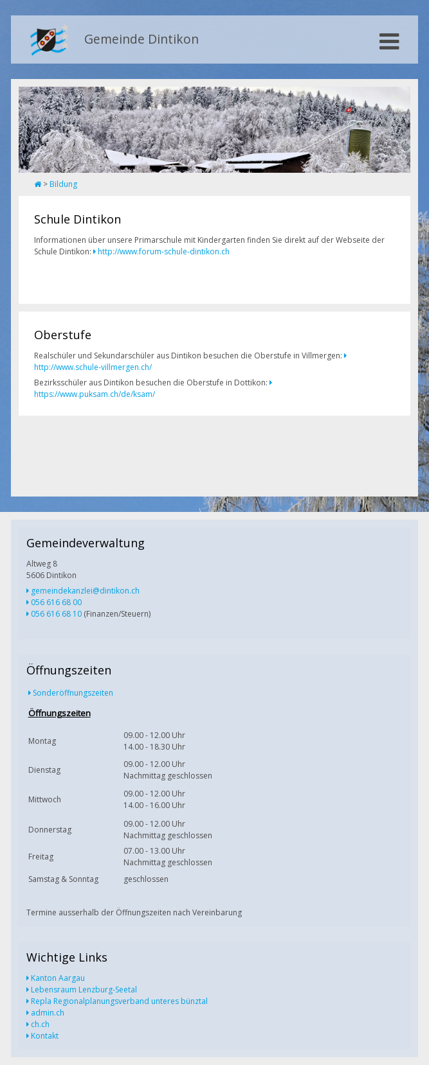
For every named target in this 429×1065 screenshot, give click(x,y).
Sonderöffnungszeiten (73, 692)
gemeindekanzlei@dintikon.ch (85, 590)
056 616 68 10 (56, 613)
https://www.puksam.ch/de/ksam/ (94, 394)
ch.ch (40, 1024)
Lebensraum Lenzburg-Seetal (84, 989)
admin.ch (47, 1012)
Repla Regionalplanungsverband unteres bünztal (119, 1001)
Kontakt (45, 1035)
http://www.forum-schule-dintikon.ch (164, 251)
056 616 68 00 (56, 602)
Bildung (63, 184)
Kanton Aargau (58, 978)
